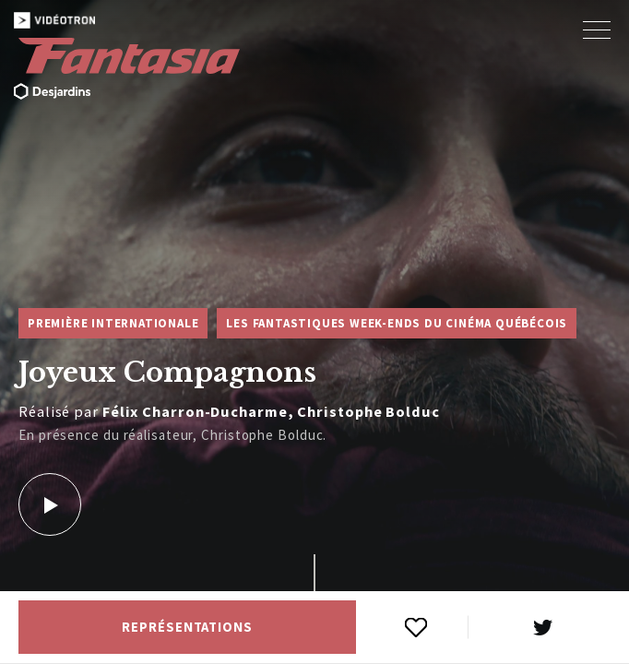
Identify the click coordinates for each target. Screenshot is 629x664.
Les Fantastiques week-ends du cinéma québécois (396, 323)
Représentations (187, 627)
